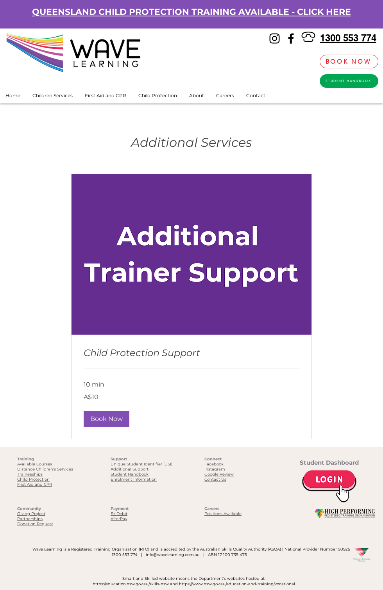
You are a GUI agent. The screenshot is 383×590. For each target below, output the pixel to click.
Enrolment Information (134, 479)
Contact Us (215, 479)
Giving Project (31, 513)
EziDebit (119, 513)
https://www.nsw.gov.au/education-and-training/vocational (237, 583)
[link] (309, 61)
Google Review (219, 474)
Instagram (214, 469)
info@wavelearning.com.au (173, 554)
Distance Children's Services (45, 469)
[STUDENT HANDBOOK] (349, 81)
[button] (106, 419)
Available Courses (34, 464)
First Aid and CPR (34, 484)
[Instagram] (274, 38)
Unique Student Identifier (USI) (141, 464)
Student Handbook (130, 474)
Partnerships (30, 518)
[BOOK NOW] (349, 61)
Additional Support (130, 469)
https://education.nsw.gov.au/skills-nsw (131, 583)
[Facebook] (291, 38)
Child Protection (33, 479)
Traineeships (30, 474)
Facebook (214, 464)
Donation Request (35, 523)
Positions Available (223, 513)
